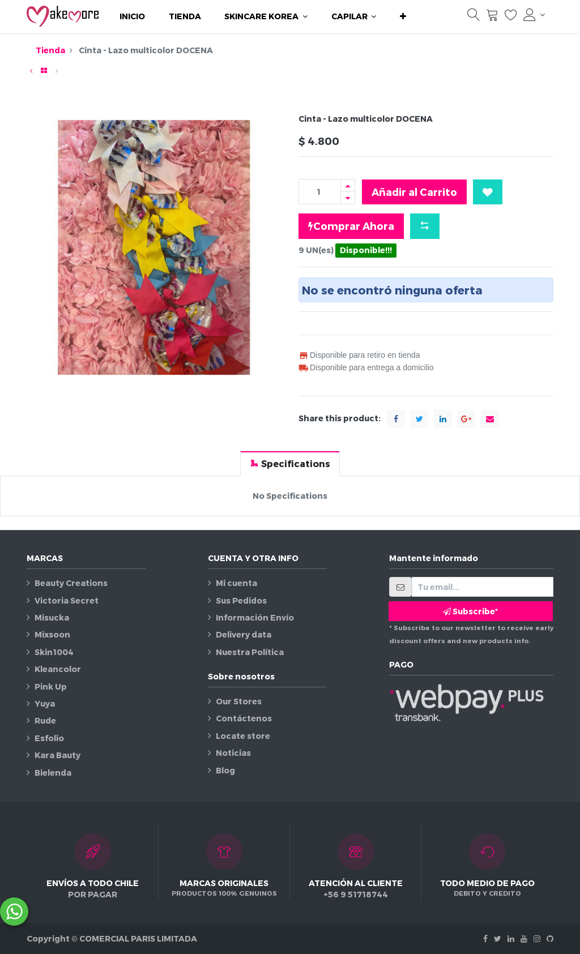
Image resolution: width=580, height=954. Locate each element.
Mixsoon (52, 634)
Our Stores (239, 701)
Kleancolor (58, 669)
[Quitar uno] (348, 198)
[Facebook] (485, 938)
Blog (225, 770)
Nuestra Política (250, 652)
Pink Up (51, 686)
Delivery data (243, 634)
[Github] (550, 938)
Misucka (52, 617)
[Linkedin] (511, 938)
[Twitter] (497, 938)
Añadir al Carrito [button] (414, 192)
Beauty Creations (71, 583)
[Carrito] (492, 17)
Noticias (233, 753)
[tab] (290, 463)
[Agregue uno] (348, 185)
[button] (403, 16)
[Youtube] (524, 938)
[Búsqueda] (473, 17)
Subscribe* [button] (470, 611)
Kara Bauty (57, 755)
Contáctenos (244, 718)
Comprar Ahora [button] (351, 226)
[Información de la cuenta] (534, 14)
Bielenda (53, 772)
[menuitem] (132, 16)
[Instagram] (537, 938)
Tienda (50, 50)
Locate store (243, 736)
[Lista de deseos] (511, 17)
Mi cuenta (236, 583)
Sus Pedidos (241, 600)
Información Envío (255, 617)
